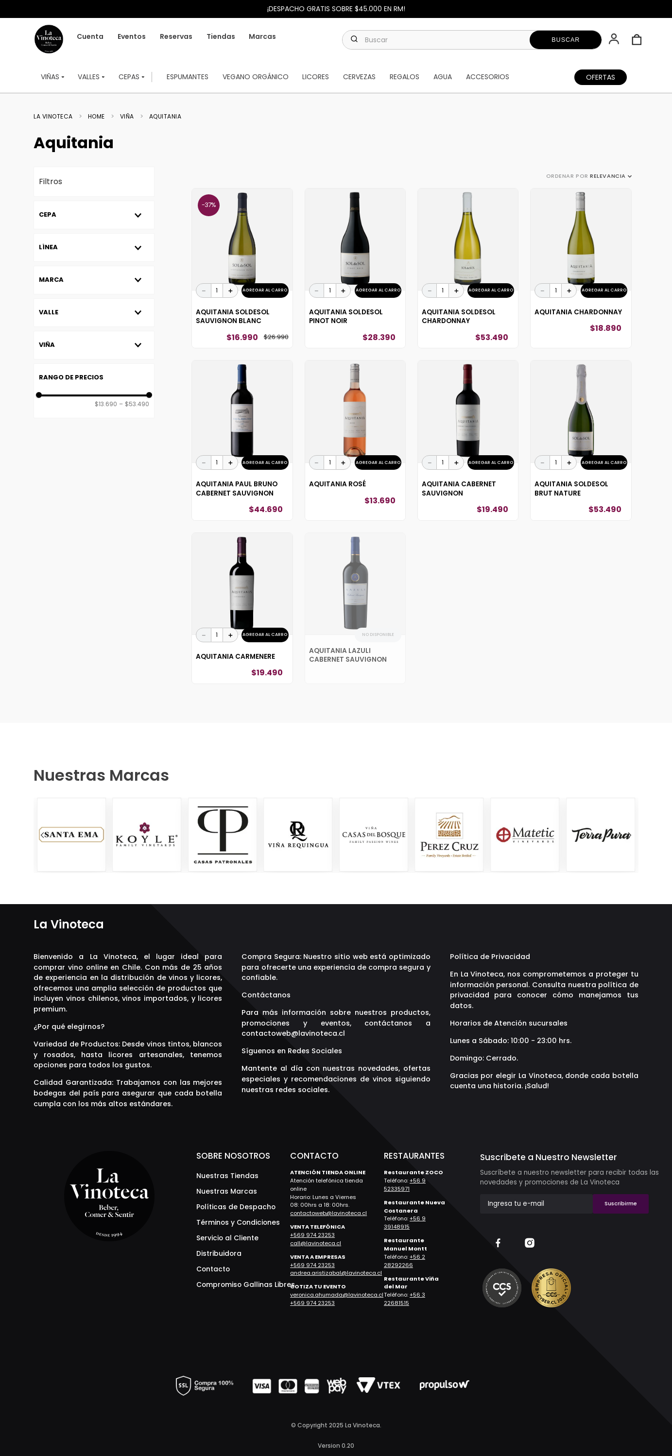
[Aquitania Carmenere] (242, 608)
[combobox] (472, 40)
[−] (203, 290)
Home (96, 116)
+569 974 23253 (312, 1235)
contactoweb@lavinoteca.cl (293, 1033)
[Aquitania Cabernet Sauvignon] (468, 440)
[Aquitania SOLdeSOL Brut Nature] (581, 440)
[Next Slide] (630, 835)
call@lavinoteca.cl (315, 1243)
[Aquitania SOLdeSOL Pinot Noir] (355, 268)
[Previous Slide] (42, 835)
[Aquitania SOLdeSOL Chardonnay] (468, 268)
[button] (615, 40)
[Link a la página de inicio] (56, 116)
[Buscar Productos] (566, 40)
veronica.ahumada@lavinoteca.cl (336, 1295)
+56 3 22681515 (404, 1299)
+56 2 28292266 (404, 1261)
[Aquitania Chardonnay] (581, 268)
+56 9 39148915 (405, 1223)
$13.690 (106, 404)
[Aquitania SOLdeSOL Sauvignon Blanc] (242, 268)
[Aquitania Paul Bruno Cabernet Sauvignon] (242, 440)
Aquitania (165, 116)
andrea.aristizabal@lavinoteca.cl (336, 1273)
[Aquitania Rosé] (355, 440)
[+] (230, 290)
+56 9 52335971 (405, 1185)
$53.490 (134, 404)
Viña (127, 116)
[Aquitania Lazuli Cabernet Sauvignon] (355, 608)
